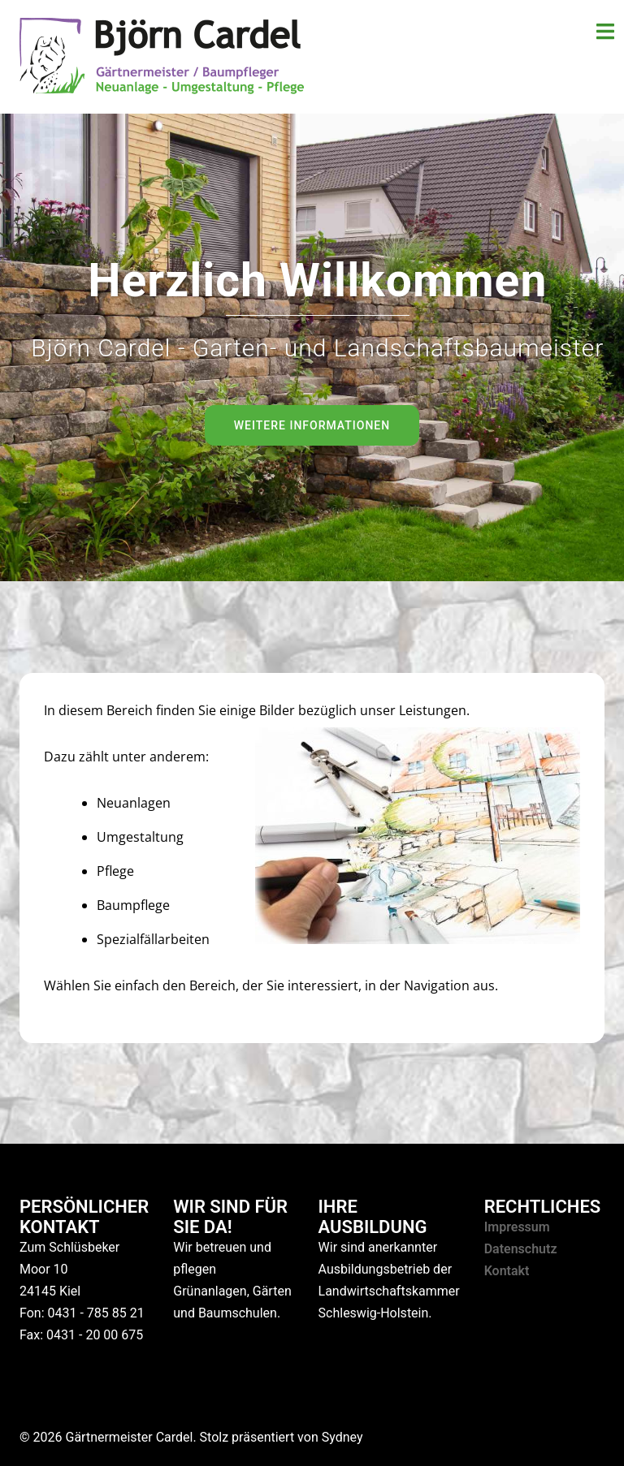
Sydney (342, 1437)
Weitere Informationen (312, 425)
